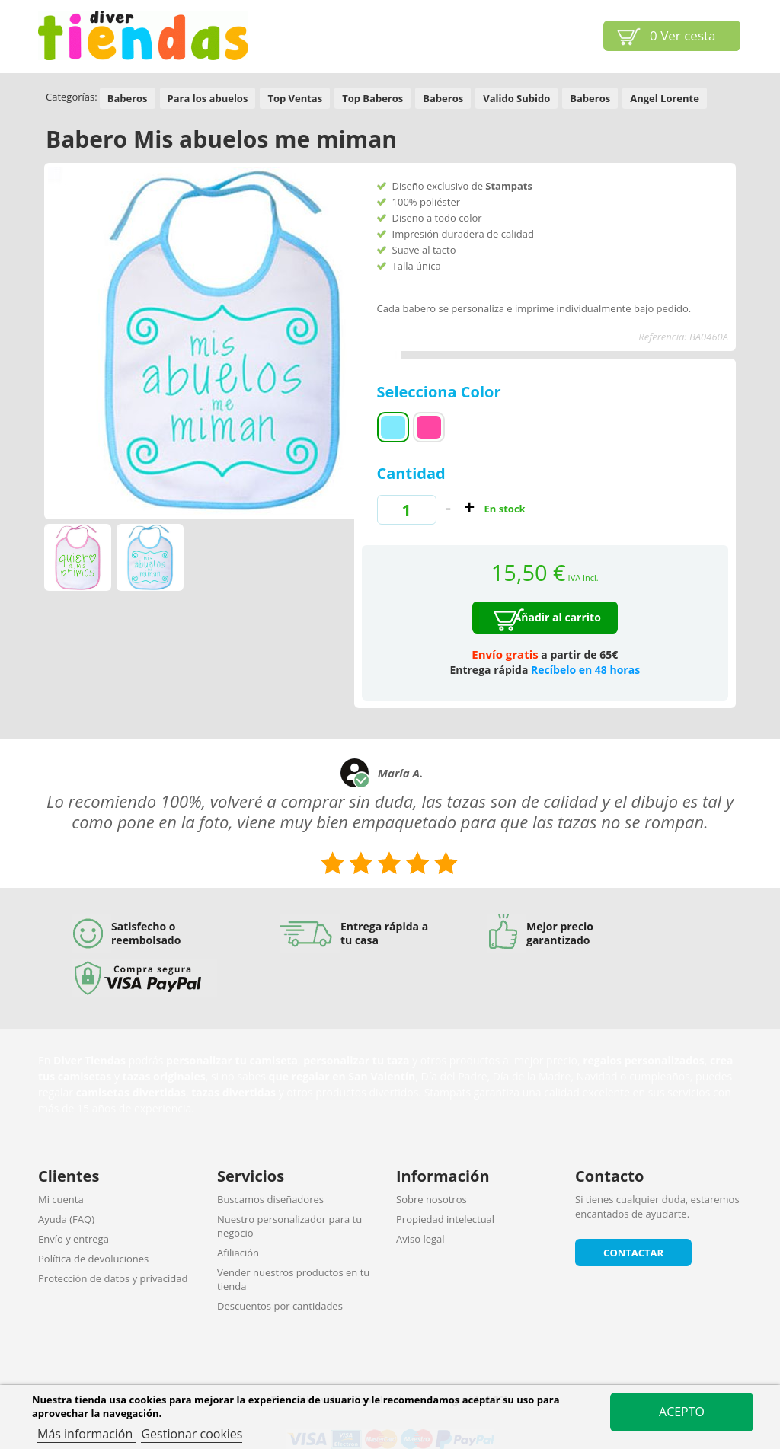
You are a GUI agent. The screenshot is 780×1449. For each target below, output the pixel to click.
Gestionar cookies (191, 1433)
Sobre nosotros (431, 1199)
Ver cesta (683, 35)
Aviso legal (420, 1239)
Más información (86, 1433)
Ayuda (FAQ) (66, 1219)
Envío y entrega (73, 1239)
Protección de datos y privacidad (112, 1278)
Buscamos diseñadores (270, 1199)
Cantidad (411, 473)
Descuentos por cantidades (280, 1306)
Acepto (682, 1411)
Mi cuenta (61, 1199)
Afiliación (238, 1252)
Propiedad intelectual (445, 1219)
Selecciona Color (441, 391)
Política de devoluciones (93, 1258)
